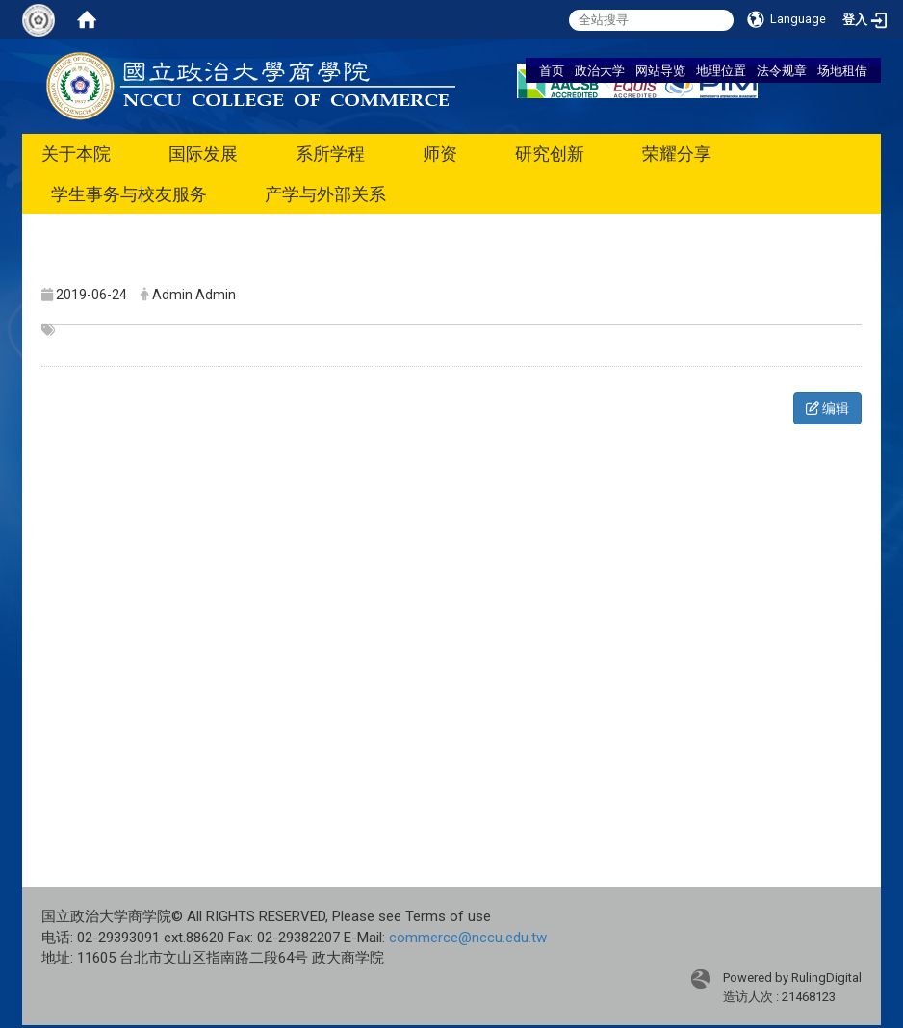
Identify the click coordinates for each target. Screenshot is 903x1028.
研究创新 (549, 153)
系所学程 (330, 153)
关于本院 (76, 153)
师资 (440, 153)
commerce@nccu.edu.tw (468, 937)
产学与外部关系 (325, 194)
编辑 (827, 408)
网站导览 (660, 70)
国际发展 (203, 153)
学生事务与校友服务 (129, 194)
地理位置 (721, 70)
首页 (551, 70)
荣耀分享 (676, 153)
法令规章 (782, 70)
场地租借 (842, 70)
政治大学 (600, 70)
